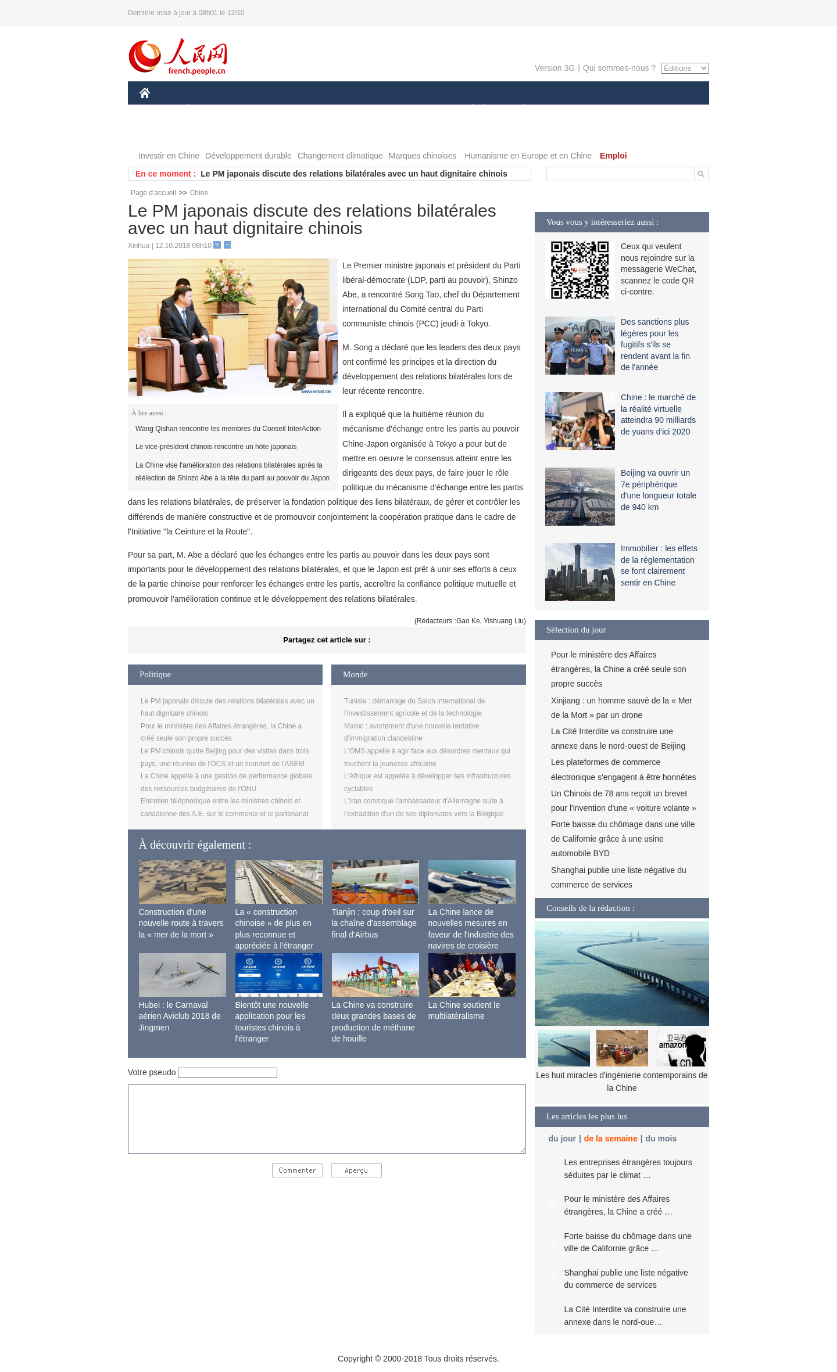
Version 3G (555, 68)
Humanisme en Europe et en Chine (528, 155)
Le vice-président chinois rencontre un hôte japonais (216, 447)
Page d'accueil (153, 193)
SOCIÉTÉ (467, 109)
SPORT (564, 109)
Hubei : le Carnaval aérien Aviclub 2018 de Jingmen (180, 1016)
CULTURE (415, 109)
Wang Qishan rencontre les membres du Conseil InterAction (228, 429)
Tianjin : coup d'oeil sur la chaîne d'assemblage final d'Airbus (374, 923)
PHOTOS (668, 109)
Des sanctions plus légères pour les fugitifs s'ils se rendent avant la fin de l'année (655, 344)
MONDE (263, 109)
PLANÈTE (518, 109)
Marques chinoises (423, 155)
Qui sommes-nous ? (619, 68)
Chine (199, 193)
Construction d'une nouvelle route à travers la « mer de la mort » (181, 923)
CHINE (159, 109)
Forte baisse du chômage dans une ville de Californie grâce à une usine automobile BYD (623, 839)
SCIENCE (363, 109)
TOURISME (614, 109)
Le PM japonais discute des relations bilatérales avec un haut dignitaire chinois (354, 173)
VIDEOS (162, 133)
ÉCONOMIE (209, 109)
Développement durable (248, 155)
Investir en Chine (168, 155)
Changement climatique (340, 155)
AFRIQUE (312, 109)
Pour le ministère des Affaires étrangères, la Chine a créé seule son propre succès (618, 669)
